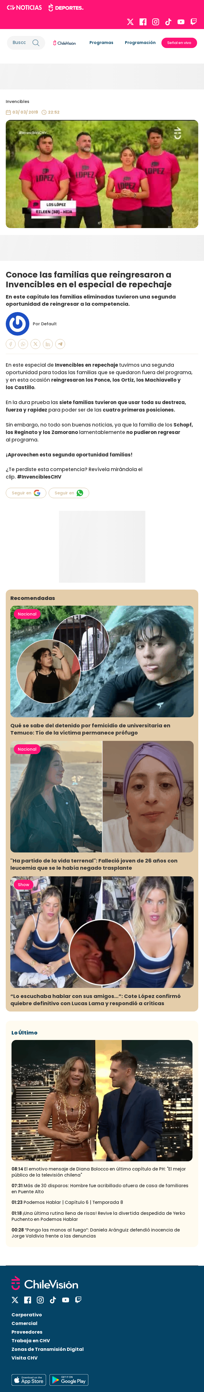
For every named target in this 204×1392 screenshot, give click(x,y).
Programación (140, 42)
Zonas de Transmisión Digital (48, 1349)
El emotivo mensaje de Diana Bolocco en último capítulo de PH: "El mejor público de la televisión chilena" (99, 1172)
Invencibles (17, 101)
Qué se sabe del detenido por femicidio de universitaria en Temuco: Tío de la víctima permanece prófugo (90, 729)
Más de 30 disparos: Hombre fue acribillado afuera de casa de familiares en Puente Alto (100, 1189)
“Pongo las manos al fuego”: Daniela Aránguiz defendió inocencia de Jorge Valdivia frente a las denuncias (96, 1233)
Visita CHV (25, 1358)
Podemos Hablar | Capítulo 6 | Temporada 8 (67, 1202)
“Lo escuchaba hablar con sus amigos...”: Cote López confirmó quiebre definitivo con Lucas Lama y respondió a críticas (95, 1000)
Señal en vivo (179, 42)
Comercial (24, 1323)
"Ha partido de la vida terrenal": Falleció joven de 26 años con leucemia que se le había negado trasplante (94, 864)
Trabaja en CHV (31, 1340)
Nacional (27, 614)
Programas (101, 42)
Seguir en (26, 493)
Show (23, 885)
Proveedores (27, 1332)
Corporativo (27, 1314)
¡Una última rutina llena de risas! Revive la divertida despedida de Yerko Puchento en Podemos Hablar (98, 1216)
